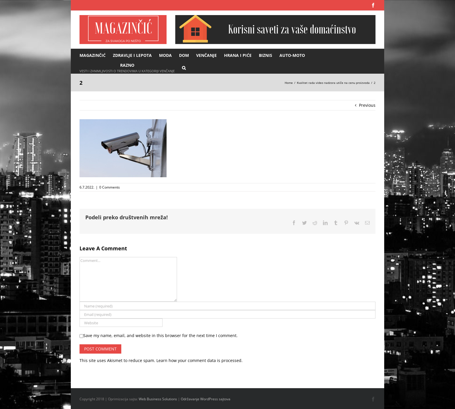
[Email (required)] (227, 314)
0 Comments (109, 187)
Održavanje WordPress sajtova (205, 399)
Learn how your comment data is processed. (199, 360)
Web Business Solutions (158, 399)
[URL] (121, 322)
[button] (184, 67)
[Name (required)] (227, 306)
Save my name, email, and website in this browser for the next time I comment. (160, 335)
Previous (367, 105)
